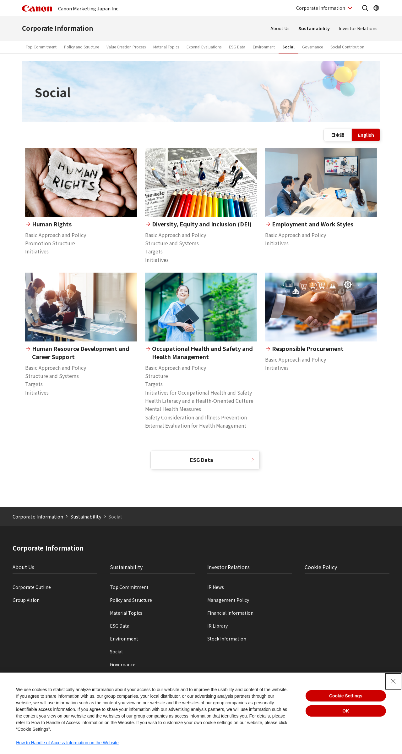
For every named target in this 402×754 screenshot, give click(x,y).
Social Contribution (347, 46)
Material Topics (166, 46)
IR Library (217, 626)
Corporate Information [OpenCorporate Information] (320, 8)
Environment (264, 46)
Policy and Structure (81, 46)
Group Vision (26, 600)
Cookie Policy (321, 567)
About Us (280, 28)
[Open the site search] (365, 8)
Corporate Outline (32, 587)
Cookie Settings (345, 695)
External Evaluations (204, 46)
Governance (312, 46)
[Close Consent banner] (393, 681)
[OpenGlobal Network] (376, 8)
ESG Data (237, 46)
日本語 (337, 135)
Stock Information (226, 638)
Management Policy (228, 600)
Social (288, 46)
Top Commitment (41, 46)
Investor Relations (358, 28)
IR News (215, 587)
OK (345, 710)
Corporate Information (57, 28)
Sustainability (314, 28)
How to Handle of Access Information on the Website (67, 742)
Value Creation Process (126, 46)
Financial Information (230, 613)
